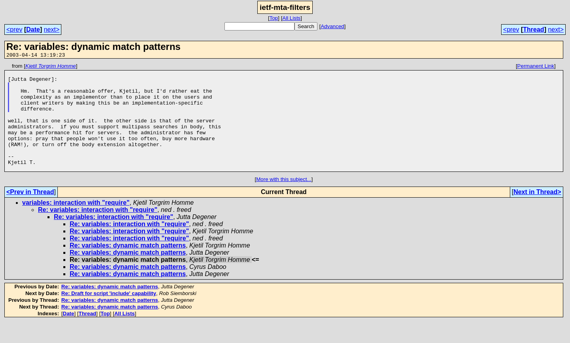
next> (52, 29)
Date (33, 29)
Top (274, 18)
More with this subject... (283, 201)
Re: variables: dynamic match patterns (128, 266)
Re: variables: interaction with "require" (97, 231)
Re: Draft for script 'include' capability (108, 315)
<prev (14, 29)
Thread (533, 29)
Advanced (332, 26)
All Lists (291, 18)
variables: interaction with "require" (75, 224)
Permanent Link (535, 67)
